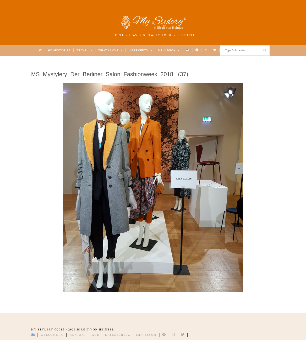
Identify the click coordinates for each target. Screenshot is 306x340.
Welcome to (52, 334)
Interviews (140, 50)
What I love (110, 50)
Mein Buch (169, 50)
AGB (95, 334)
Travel (84, 50)
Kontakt (78, 334)
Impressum (146, 334)
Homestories (59, 50)
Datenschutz (117, 334)
